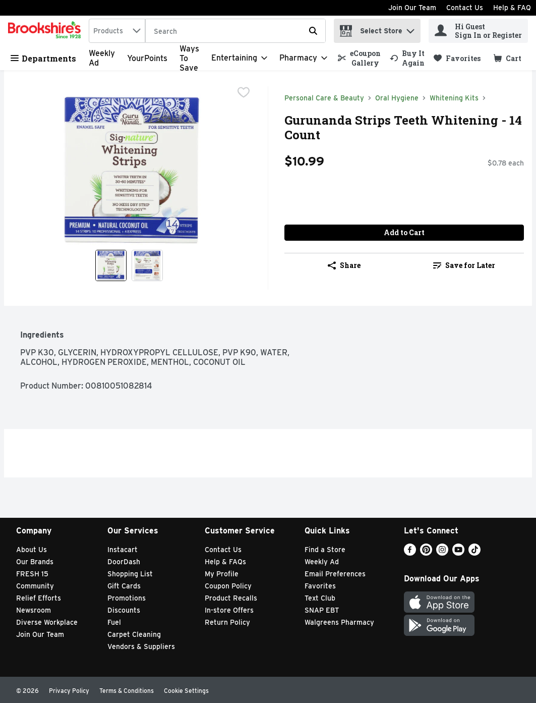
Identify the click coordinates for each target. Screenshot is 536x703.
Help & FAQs (225, 562)
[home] (46, 30)
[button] (410, 28)
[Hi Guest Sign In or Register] (478, 31)
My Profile (222, 574)
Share (344, 265)
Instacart (122, 550)
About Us (31, 550)
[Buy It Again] (407, 58)
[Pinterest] (426, 553)
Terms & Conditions (126, 690)
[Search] (235, 31)
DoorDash (123, 562)
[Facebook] (410, 553)
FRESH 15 (32, 574)
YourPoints (147, 58)
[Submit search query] (313, 31)
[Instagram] (442, 553)
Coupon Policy (228, 586)
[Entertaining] (239, 58)
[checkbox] (243, 93)
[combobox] (117, 31)
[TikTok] (474, 553)
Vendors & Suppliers (141, 646)
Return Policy (227, 622)
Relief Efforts (38, 598)
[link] (359, 58)
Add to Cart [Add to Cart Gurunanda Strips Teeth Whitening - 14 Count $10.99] (404, 232)
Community (35, 586)
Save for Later (464, 265)
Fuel (114, 622)
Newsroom (33, 610)
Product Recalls (231, 598)
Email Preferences (335, 574)
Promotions (126, 598)
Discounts (123, 610)
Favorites (320, 586)
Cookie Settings (186, 690)
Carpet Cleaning (134, 634)
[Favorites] (457, 58)
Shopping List (130, 574)
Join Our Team (412, 8)
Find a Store (325, 550)
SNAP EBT (322, 610)
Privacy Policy (69, 690)
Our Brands (34, 562)
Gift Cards (124, 586)
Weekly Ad (322, 562)
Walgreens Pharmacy (339, 622)
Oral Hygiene (397, 98)
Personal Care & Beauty (324, 98)
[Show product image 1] (111, 265)
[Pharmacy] (303, 58)
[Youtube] (458, 553)
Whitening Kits (454, 98)
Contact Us (464, 8)
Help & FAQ (512, 8)
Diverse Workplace (47, 622)
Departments (43, 58)
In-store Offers (229, 610)
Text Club (320, 598)
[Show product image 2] (147, 265)
